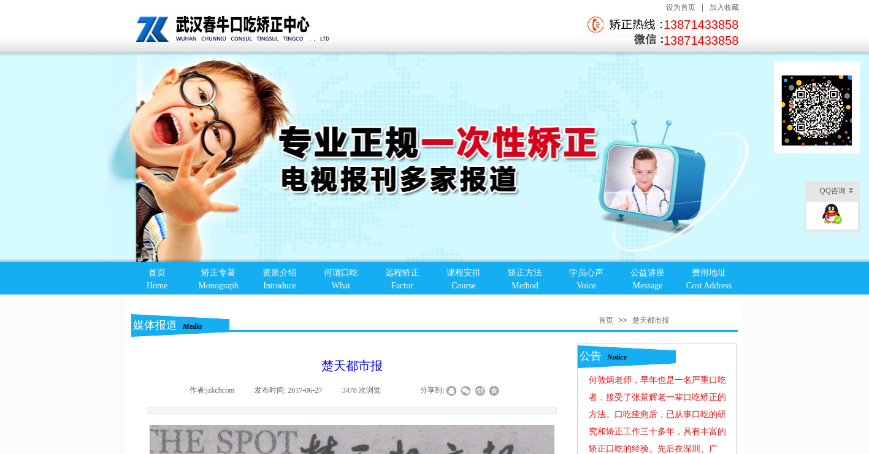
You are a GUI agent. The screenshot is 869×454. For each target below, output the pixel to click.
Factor (402, 285)
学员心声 (586, 272)
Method (524, 285)
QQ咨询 (836, 191)
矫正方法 (525, 272)
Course (463, 285)
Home (157, 285)
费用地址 (709, 272)
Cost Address (709, 285)
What (341, 285)
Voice (586, 285)
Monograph (218, 285)
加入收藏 (724, 7)
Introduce (279, 285)
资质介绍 (279, 272)
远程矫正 (402, 272)
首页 (157, 272)
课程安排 (463, 272)
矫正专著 (218, 272)
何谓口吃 (341, 272)
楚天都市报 (650, 320)
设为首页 (680, 7)
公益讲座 (647, 272)
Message (648, 285)
